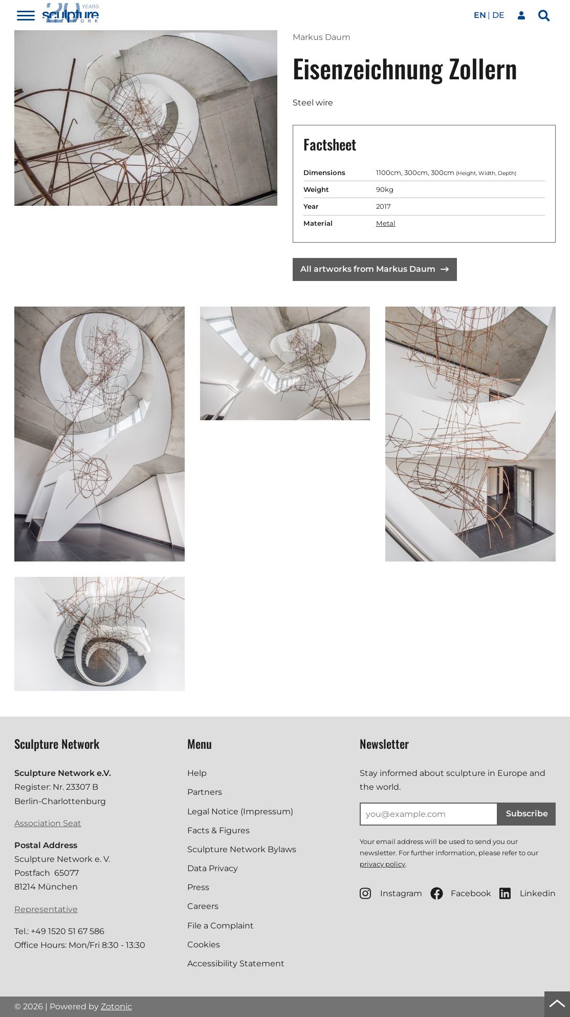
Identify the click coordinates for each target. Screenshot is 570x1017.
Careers (202, 906)
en (480, 15)
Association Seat (47, 823)
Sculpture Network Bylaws (241, 849)
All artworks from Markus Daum (374, 269)
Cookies (203, 944)
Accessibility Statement (235, 963)
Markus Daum (321, 37)
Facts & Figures (218, 830)
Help (197, 773)
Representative (46, 909)
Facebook (460, 893)
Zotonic (116, 1006)
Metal (386, 223)
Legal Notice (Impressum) (240, 811)
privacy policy (382, 864)
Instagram (391, 893)
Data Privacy (212, 868)
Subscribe (527, 813)
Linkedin (527, 893)
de (498, 15)
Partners (204, 792)
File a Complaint (220, 926)
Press (198, 887)
